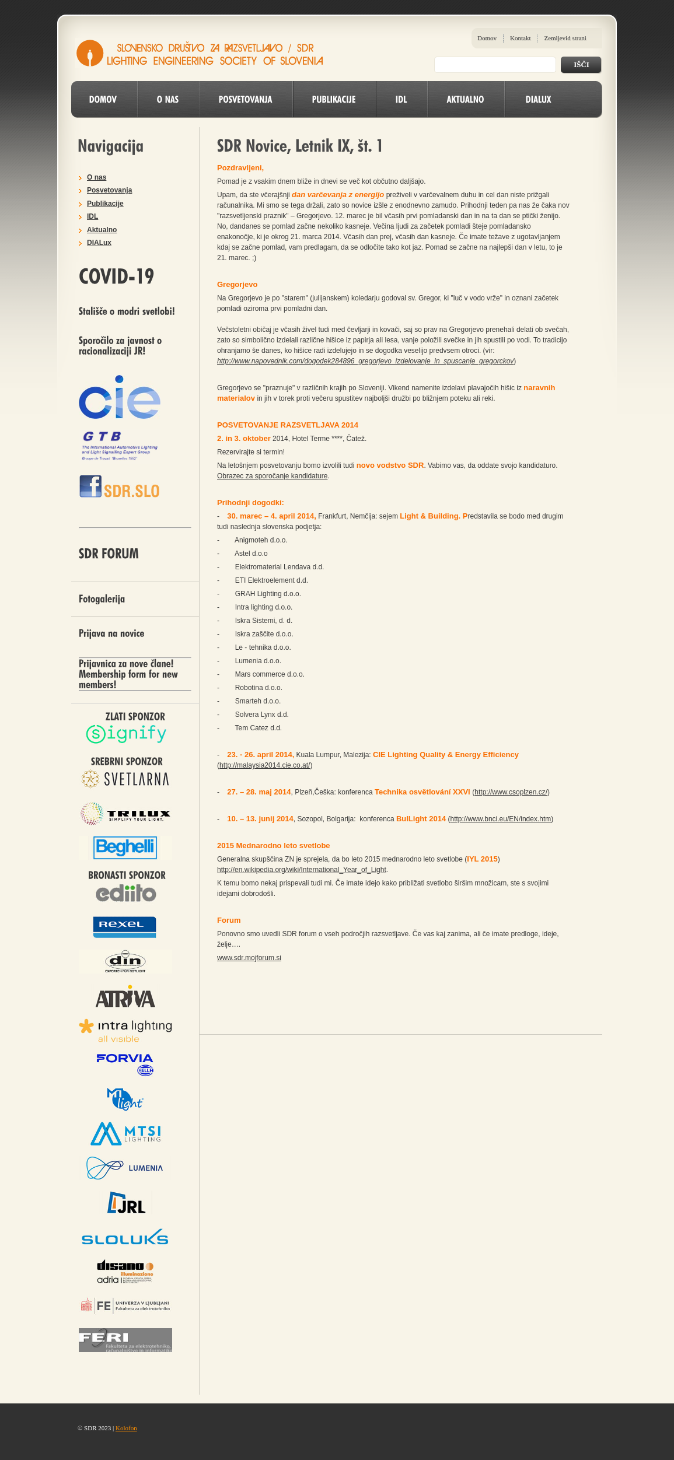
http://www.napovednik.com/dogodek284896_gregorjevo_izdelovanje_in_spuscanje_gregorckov (365, 361)
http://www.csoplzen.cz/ (510, 792)
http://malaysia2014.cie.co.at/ (264, 765)
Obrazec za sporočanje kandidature (272, 476)
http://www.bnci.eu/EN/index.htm (501, 819)
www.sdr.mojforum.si (249, 958)
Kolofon (126, 1427)
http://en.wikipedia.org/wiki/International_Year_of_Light (301, 870)
